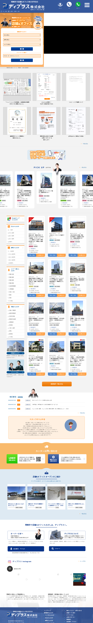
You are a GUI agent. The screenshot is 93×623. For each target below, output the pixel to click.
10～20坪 (11, 233)
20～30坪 (11, 236)
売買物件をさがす (15, 353)
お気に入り (41, 255)
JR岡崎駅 (11, 289)
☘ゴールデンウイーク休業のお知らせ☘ (42, 400)
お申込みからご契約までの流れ (76, 136)
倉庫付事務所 (12, 313)
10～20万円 (12, 254)
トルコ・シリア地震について (76, 102)
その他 (30, 325)
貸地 (10, 331)
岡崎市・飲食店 (19, 507)
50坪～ (11, 241)
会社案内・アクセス (19, 549)
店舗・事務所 (25, 200)
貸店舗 (10, 325)
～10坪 (11, 230)
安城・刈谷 (12, 292)
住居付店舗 (77, 241)
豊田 (10, 295)
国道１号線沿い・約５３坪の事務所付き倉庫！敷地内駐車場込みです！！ (77, 280)
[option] (25, 189)
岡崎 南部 (19, 200)
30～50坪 (11, 238)
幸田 (10, 297)
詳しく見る (32, 255)
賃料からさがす (15, 247)
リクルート (57, 548)
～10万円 (11, 251)
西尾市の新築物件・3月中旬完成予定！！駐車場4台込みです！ (36, 320)
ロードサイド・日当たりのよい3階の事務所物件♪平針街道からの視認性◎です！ (56, 358)
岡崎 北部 (52, 240)
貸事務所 (4, 200)
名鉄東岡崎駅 (63, 200)
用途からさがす (15, 306)
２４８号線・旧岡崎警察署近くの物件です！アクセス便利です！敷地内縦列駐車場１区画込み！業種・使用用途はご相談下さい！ (24, 194)
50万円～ (11, 263)
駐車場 (10, 334)
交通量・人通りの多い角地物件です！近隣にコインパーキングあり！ (77, 320)
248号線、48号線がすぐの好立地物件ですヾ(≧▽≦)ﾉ (45, 404)
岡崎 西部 (31, 286)
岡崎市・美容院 (79, 507)
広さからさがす (15, 226)
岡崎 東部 (31, 365)
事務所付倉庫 (12, 319)
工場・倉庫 (36, 286)
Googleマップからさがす (15, 219)
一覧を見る (85, 143)
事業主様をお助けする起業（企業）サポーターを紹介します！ (46, 138)
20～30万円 (12, 257)
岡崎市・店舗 (39, 507)
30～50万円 (12, 260)
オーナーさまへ (15, 372)
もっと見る (83, 561)
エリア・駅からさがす (15, 269)
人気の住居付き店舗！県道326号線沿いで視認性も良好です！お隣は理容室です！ (77, 236)
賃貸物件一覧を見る (57, 384)
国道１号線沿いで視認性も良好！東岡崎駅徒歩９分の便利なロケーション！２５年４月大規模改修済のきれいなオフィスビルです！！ (68, 194)
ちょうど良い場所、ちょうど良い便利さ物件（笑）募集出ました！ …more (50, 408)
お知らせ (28, 400)
